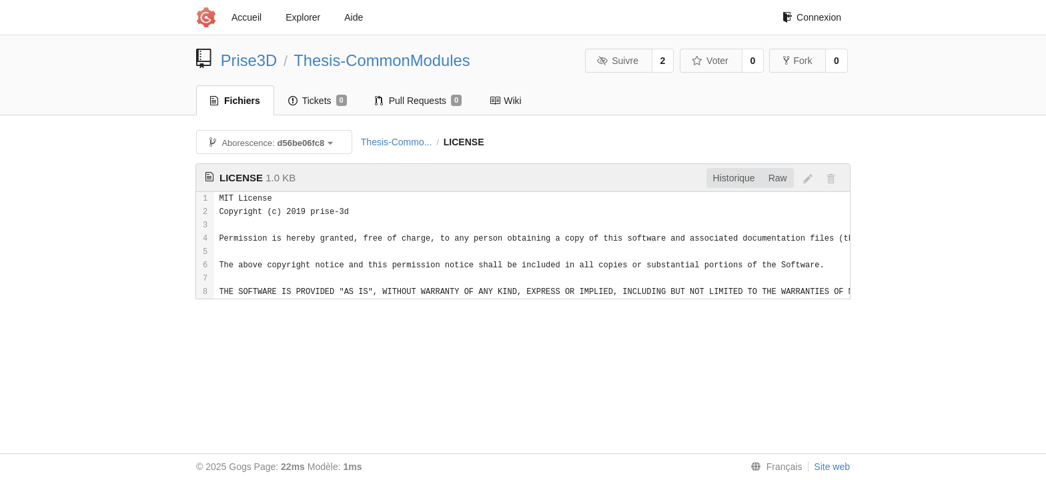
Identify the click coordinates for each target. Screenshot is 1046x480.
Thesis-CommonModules (382, 60)
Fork (797, 60)
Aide (353, 17)
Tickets (317, 101)
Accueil (246, 17)
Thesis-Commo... (396, 142)
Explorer (303, 17)
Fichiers (235, 100)
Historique (734, 178)
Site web (832, 466)
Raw (777, 178)
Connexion (811, 17)
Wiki (505, 100)
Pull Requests (418, 101)
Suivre (617, 60)
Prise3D (249, 60)
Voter (710, 60)
